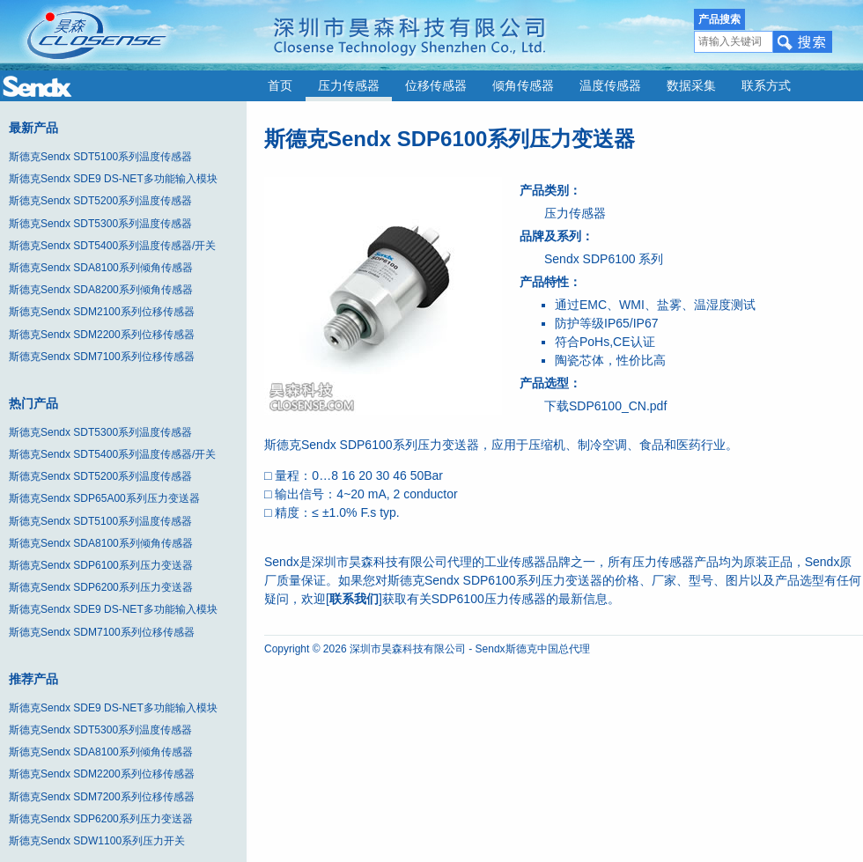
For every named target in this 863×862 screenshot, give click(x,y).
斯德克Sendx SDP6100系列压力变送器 (101, 565)
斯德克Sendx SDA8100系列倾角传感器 (101, 268)
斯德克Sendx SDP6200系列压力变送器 (101, 587)
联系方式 (766, 85)
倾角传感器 (523, 85)
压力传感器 (349, 85)
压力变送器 (448, 445)
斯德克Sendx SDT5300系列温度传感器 (100, 223)
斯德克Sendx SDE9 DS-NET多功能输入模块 (113, 179)
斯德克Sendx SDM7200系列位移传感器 (102, 797)
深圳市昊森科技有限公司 (408, 649)
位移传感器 (436, 85)
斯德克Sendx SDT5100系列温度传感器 (100, 157)
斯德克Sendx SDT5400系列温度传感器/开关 (112, 245)
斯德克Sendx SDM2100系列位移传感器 (102, 312)
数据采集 (691, 85)
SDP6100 (609, 259)
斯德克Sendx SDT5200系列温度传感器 (100, 201)
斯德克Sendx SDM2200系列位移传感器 (102, 334)
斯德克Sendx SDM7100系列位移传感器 (102, 356)
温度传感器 (610, 85)
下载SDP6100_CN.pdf (605, 406)
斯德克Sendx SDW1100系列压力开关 (97, 841)
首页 (280, 85)
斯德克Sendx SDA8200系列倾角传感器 (101, 290)
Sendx (561, 259)
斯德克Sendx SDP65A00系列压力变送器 (104, 498)
